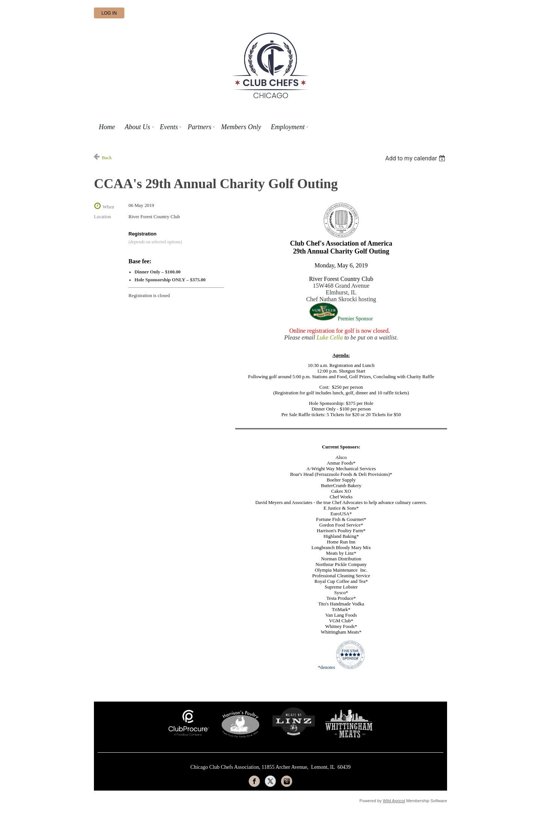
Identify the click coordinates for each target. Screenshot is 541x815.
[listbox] (416, 158)
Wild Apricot (394, 800)
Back (107, 157)
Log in (109, 13)
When (108, 207)
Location (102, 216)
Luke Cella (330, 337)
